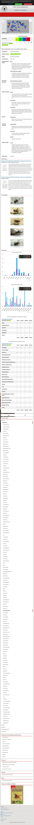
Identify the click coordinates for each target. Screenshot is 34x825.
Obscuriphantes (6, 610)
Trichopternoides (6, 712)
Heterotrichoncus (6, 521)
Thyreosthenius (6, 694)
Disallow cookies (28, 4)
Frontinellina (5, 506)
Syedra (4, 677)
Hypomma (5, 528)
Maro (4, 563)
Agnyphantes (6, 429)
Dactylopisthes (6, 472)
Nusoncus (5, 608)
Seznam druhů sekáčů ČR (7, 774)
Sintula (4, 666)
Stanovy (4, 756)
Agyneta (5, 431)
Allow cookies (19, 4)
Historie (3, 741)
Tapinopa (5, 686)
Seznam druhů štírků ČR (7, 780)
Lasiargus (5, 545)
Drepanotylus (6, 489)
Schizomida (3, 731)
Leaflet (20, 33)
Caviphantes (5, 457)
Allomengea (5, 433)
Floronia (4, 502)
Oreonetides (5, 617)
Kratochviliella (6, 541)
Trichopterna (5, 709)
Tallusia (4, 679)
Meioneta (5, 573)
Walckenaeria (6, 720)
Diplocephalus (6, 478)
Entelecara (5, 491)
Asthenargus (5, 441)
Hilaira (4, 524)
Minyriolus (5, 593)
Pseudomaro (5, 649)
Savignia (5, 658)
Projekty (4, 754)
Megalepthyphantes (7, 571)
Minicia (4, 591)
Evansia (4, 500)
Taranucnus (5, 688)
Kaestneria (5, 539)
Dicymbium (5, 474)
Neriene (4, 604)
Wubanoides (5, 722)
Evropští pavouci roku (6, 768)
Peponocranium (6, 632)
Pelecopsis (5, 629)
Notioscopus (5, 606)
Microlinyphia (6, 584)
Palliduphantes (6, 623)
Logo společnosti (5, 748)
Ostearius (5, 621)
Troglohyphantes (6, 714)
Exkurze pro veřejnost (6, 739)
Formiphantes (6, 504)
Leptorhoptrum (6, 550)
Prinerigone (5, 645)
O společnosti (5, 750)
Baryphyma (5, 444)
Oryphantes (5, 619)
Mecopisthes (5, 567)
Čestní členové (5, 737)
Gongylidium (5, 517)
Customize (10, 4)
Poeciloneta (5, 640)
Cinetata (5, 465)
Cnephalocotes (6, 467)
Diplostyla (5, 480)
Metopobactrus (6, 578)
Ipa (3, 534)
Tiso (4, 696)
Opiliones (3, 727)
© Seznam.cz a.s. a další (27, 33)
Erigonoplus (5, 498)
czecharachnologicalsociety (6, 815)
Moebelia (5, 597)
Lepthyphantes (6, 547)
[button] (20, 23)
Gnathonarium (6, 511)
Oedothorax (5, 612)
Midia (4, 588)
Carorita (4, 454)
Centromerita (6, 459)
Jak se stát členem (6, 743)
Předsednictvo (5, 752)
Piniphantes (5, 634)
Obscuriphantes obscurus (7, 319)
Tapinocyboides (6, 683)
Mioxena (5, 595)
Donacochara (6, 485)
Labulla (4, 543)
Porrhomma (5, 642)
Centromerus (5, 461)
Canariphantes (6, 452)
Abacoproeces (6, 424)
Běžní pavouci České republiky (8, 764)
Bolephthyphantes (7, 448)
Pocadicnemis (6, 638)
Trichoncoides (6, 703)
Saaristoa (5, 651)
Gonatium (5, 513)
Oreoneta (5, 614)
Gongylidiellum (6, 515)
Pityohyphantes (6, 636)
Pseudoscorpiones (5, 729)
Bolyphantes (5, 450)
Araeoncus (5, 439)
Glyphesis (5, 508)
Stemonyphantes (6, 673)
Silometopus (5, 664)
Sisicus (4, 668)
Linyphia (5, 554)
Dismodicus (5, 483)
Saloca (4, 653)
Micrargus (5, 580)
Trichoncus (5, 705)
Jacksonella (5, 537)
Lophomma (5, 556)
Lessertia (5, 552)
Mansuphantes (6, 560)
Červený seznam (5, 766)
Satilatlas (5, 655)
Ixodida (2, 725)
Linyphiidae (23, 10)
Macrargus (5, 558)
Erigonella (5, 496)
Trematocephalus (6, 701)
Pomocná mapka (3, 819)
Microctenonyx (6, 582)
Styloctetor (5, 675)
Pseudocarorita (6, 647)
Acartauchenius (6, 426)
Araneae (3, 420)
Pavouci (3, 814)
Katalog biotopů (5, 745)
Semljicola (5, 662)
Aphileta (5, 437)
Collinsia (5, 470)
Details (16, 2)
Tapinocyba (5, 681)
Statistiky (2, 820)
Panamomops (6, 625)
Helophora (5, 519)
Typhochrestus (6, 718)
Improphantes (6, 530)
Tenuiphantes (6, 690)
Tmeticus (5, 699)
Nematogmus (6, 601)
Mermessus (5, 575)
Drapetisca (5, 487)
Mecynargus (5, 569)
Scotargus (5, 660)
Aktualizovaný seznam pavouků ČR (9, 762)
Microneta (5, 586)
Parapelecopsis (6, 627)
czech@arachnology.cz (5, 809)
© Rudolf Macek (17, 204)
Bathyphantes (6, 446)
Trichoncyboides (6, 707)
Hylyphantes (5, 526)
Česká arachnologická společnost (7, 812)
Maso (4, 565)
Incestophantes (6, 532)
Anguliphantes (6, 435)
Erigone (4, 493)
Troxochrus (5, 716)
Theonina (5, 692)
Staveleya (5, 671)
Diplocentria (5, 476)
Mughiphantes (6, 599)
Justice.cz (2, 811)
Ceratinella (5, 463)
